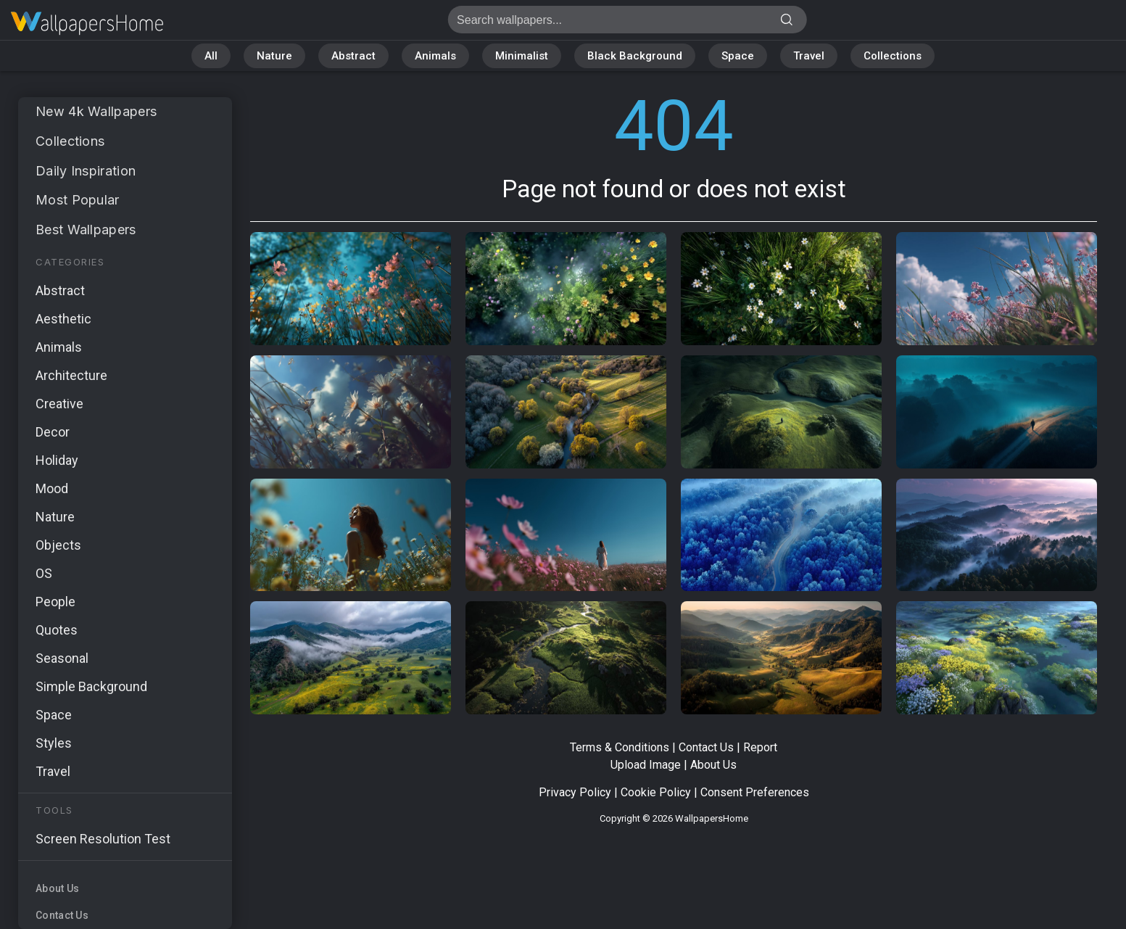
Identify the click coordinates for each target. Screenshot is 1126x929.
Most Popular (78, 199)
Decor (53, 431)
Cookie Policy (656, 792)
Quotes (57, 629)
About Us (57, 888)
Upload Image (645, 765)
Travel (808, 55)
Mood (52, 488)
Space (737, 55)
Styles (54, 743)
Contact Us (62, 915)
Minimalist (521, 55)
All (211, 55)
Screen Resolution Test (103, 838)
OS (44, 573)
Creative (59, 403)
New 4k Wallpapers (96, 111)
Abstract (353, 55)
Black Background (634, 55)
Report (760, 747)
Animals (435, 55)
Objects (58, 545)
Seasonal (62, 658)
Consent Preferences (754, 792)
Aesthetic (63, 318)
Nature (274, 55)
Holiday (57, 460)
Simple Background (91, 686)
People (55, 601)
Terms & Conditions (619, 747)
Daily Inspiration (86, 170)
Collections (893, 55)
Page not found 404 (87, 24)
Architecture (71, 375)
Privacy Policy (575, 792)
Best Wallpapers (86, 229)
